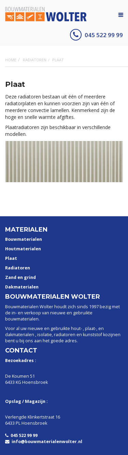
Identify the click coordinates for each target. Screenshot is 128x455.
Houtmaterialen (23, 249)
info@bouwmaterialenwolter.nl (43, 441)
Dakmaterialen (22, 287)
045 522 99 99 (96, 35)
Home (10, 59)
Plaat (11, 258)
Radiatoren (34, 59)
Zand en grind (20, 277)
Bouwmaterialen (23, 239)
